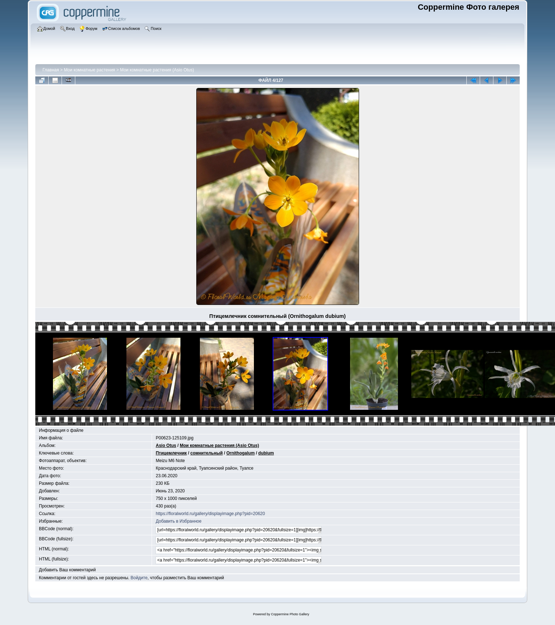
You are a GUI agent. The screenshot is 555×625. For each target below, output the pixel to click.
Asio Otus (166, 445)
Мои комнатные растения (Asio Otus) (157, 69)
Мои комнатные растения (89, 69)
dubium (266, 453)
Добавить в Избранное (178, 521)
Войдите (138, 577)
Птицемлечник (171, 453)
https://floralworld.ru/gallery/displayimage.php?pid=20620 (210, 513)
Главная (50, 69)
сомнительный (207, 453)
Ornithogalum (240, 453)
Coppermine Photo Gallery (290, 614)
